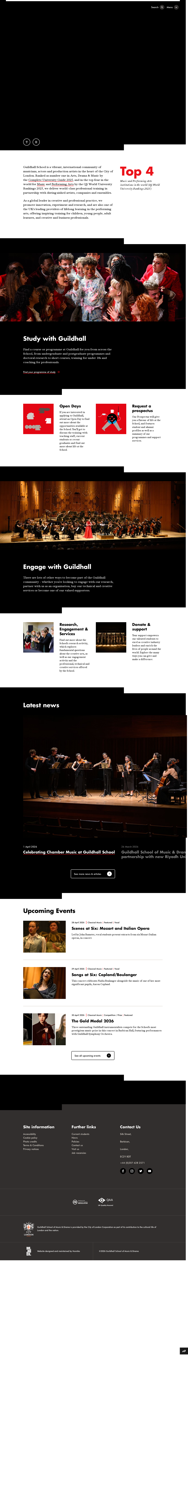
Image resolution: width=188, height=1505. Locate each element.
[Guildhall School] (24, 7)
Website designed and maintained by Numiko (58, 1251)
